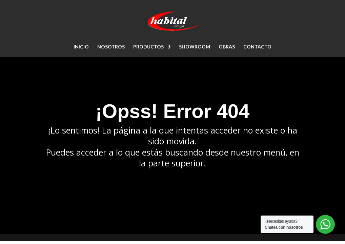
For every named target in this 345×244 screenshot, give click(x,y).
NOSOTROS (111, 46)
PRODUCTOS (148, 46)
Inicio (81, 46)
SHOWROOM (194, 46)
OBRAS (227, 46)
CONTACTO (257, 46)
